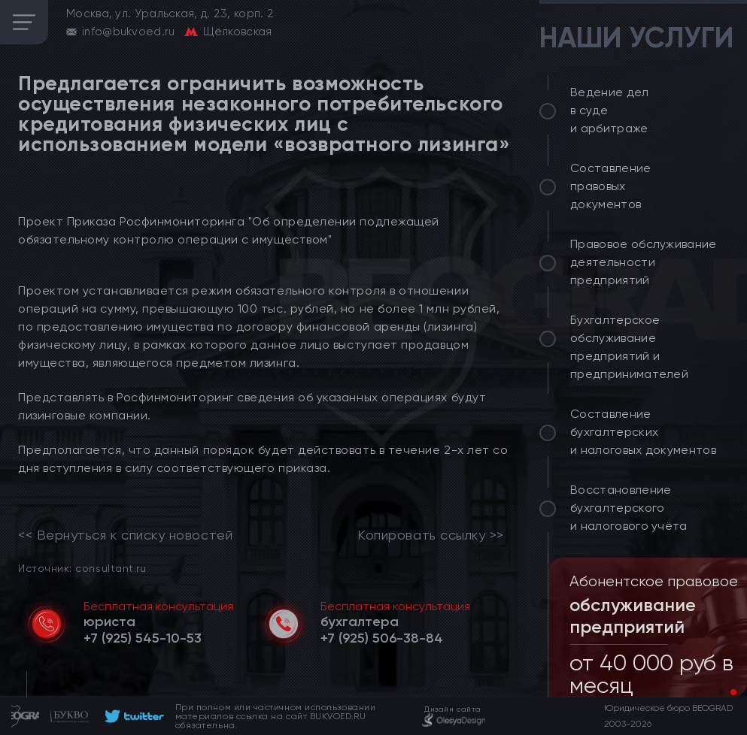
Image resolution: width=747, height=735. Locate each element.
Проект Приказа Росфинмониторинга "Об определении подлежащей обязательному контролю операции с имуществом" (228, 230)
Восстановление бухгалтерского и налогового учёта (629, 507)
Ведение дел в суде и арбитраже (609, 110)
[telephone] (143, 638)
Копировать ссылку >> (430, 535)
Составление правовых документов (610, 186)
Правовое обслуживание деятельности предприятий (643, 262)
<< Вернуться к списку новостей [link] (125, 535)
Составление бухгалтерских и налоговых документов (643, 432)
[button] (721, 692)
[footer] (132, 716)
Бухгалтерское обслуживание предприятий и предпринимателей (629, 347)
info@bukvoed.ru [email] (128, 31)
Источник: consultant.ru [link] (82, 567)
